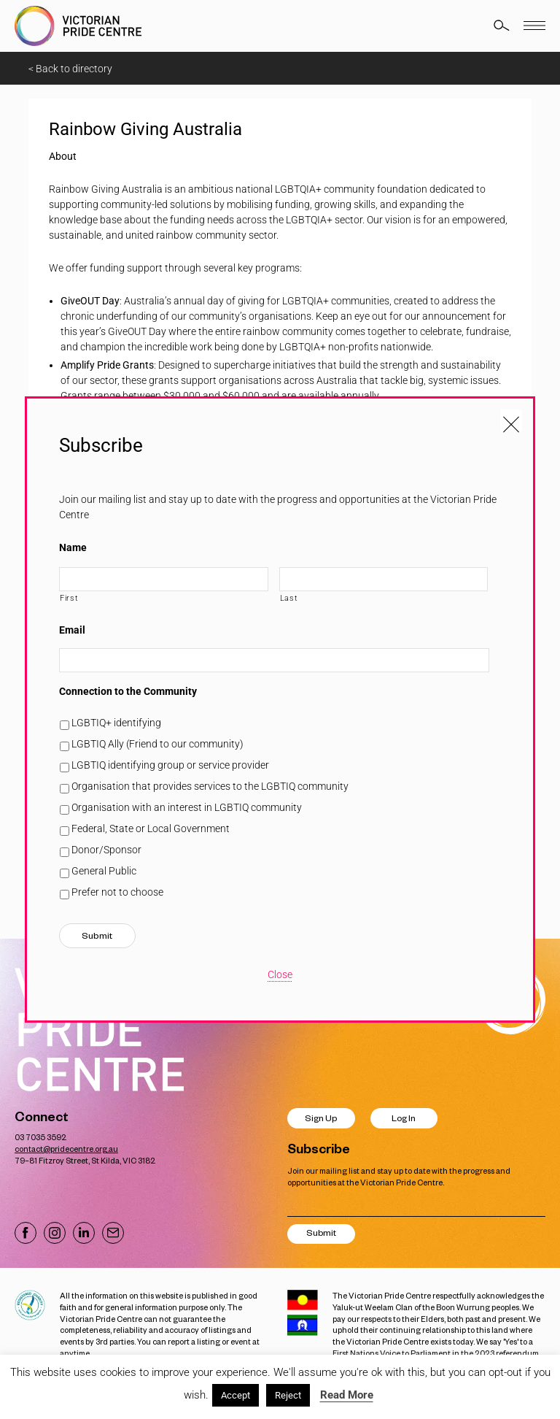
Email (72, 630)
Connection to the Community (128, 691)
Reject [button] (288, 1395)
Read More (346, 1394)
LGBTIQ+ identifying (116, 722)
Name (73, 547)
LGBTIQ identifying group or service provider (170, 765)
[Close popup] (511, 420)
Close (280, 974)
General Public (103, 871)
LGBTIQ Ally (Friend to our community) (157, 744)
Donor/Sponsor (106, 849)
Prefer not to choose (117, 892)
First (69, 598)
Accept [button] (235, 1395)
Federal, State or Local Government (150, 828)
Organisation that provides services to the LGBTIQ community (210, 786)
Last (289, 598)
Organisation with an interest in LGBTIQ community (186, 807)
